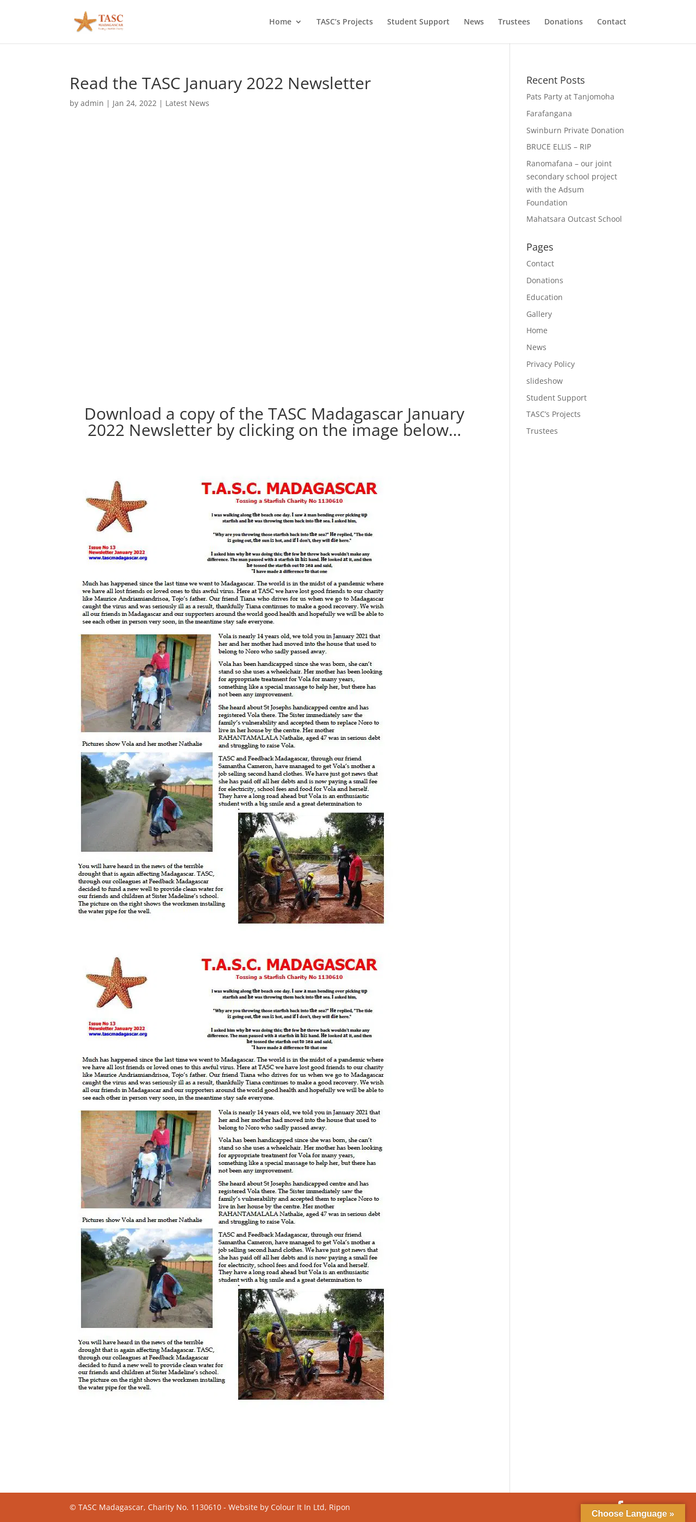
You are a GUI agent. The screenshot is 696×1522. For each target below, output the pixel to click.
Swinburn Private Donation (575, 130)
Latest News (187, 103)
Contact (611, 22)
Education (544, 297)
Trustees (514, 22)
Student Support (418, 22)
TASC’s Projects (344, 22)
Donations (563, 22)
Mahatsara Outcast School (574, 219)
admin (92, 103)
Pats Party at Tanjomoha (570, 96)
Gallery (539, 314)
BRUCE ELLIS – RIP (558, 146)
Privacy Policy (550, 364)
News (474, 22)
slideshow (544, 381)
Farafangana (549, 113)
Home (280, 22)
